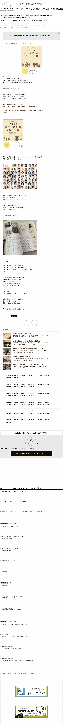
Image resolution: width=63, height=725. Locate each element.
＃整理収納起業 (23, 43)
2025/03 (47, 375)
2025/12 (8, 375)
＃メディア (30, 43)
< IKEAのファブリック (31, 320)
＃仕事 (6, 43)
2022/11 (16, 402)
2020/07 (47, 420)
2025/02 (8, 378)
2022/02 (39, 404)
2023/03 (23, 395)
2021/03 (31, 413)
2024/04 (8, 387)
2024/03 (16, 387)
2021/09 (31, 411)
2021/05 (16, 413)
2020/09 (31, 420)
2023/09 (31, 393)
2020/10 (23, 420)
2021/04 (23, 413)
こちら (18, 303)
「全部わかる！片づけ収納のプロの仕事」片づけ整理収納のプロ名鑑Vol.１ (23, 110)
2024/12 (8, 384)
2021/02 (39, 413)
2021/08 (39, 411)
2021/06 (8, 413)
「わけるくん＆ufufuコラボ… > (31, 325)
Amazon (15, 299)
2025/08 (23, 375)
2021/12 (8, 411)
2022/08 (39, 402)
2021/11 (16, 411)
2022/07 (47, 402)
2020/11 (16, 420)
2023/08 (39, 393)
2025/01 (16, 378)
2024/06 (39, 384)
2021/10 (23, 411)
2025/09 (16, 375)
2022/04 (23, 404)
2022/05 (16, 404)
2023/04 (16, 395)
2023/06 (47, 393)
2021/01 (47, 413)
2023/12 (8, 393)
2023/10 (23, 393)
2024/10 (16, 384)
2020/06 (8, 422)
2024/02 (23, 387)
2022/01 (47, 404)
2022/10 (23, 402)
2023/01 (31, 395)
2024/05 (47, 384)
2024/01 (31, 387)
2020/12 (8, 420)
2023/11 (16, 393)
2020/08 (39, 420)
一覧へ (32, 323)
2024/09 (23, 384)
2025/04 (39, 375)
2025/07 (31, 375)
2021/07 (47, 411)
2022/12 (8, 402)
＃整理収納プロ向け (13, 43)
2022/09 (31, 402)
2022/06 (8, 404)
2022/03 (31, 404)
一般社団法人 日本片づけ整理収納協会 (14, 106)
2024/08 (31, 384)
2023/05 (8, 395)
